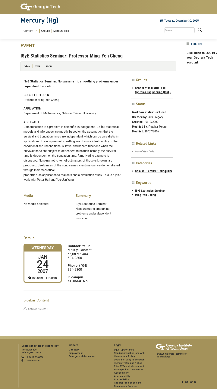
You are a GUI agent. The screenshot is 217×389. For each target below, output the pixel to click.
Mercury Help (61, 30)
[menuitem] (45, 31)
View (27, 66)
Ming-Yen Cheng (145, 195)
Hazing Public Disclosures (128, 369)
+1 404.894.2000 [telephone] (34, 356)
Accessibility (121, 372)
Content (28, 30)
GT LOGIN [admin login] (190, 382)
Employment (76, 353)
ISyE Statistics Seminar (150, 191)
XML (37, 66)
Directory (74, 349)
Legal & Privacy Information (129, 359)
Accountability (122, 376)
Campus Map (33, 360)
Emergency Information (82, 356)
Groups (45, 30)
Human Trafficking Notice (128, 363)
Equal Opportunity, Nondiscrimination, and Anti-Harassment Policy (129, 353)
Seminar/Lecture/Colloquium (153, 171)
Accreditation (121, 379)
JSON (48, 66)
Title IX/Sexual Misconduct (129, 366)
